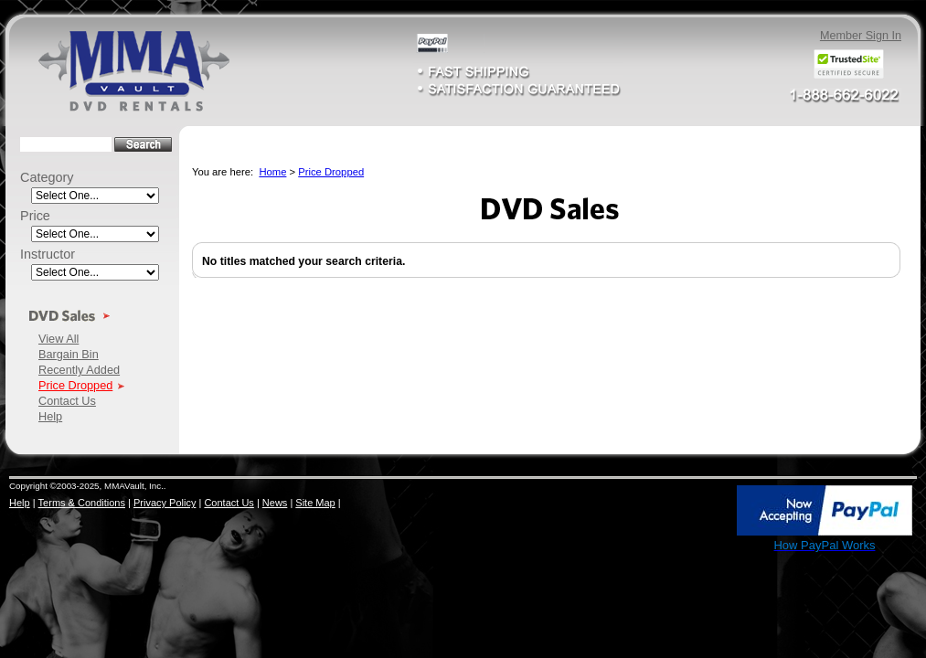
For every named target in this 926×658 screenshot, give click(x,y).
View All (58, 338)
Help (50, 416)
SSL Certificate (695, 549)
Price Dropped (75, 385)
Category (47, 177)
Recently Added (79, 370)
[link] (695, 511)
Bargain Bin (68, 354)
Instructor (47, 254)
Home (272, 171)
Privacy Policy (164, 502)
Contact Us (67, 401)
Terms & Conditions (81, 502)
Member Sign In (860, 35)
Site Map (315, 502)
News (275, 502)
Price (35, 215)
